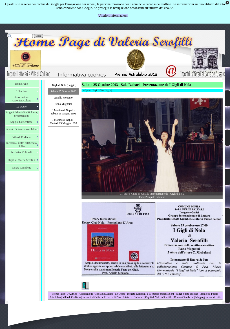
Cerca (38, 36)
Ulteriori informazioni (113, 15)
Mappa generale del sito (208, 297)
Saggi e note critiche (187, 293)
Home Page (58, 293)
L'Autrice (72, 293)
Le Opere (120, 293)
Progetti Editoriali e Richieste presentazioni (151, 293)
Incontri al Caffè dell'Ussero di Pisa (101, 297)
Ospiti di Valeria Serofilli (158, 297)
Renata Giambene (183, 297)
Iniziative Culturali (133, 297)
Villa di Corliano (71, 297)
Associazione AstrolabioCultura (96, 293)
